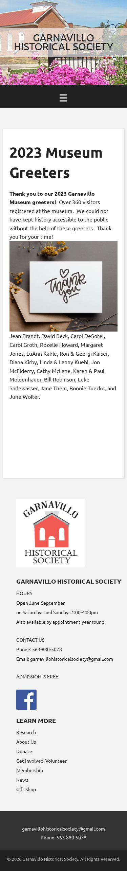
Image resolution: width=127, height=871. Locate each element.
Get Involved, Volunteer (41, 761)
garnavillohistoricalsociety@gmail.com (71, 659)
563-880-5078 (71, 837)
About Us (26, 742)
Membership (29, 770)
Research (26, 732)
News (22, 780)
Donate (24, 751)
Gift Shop (26, 789)
